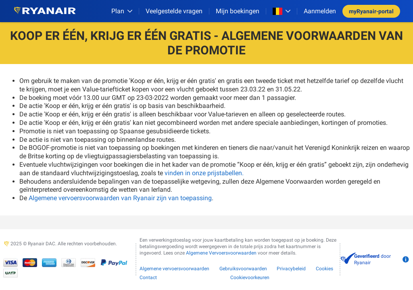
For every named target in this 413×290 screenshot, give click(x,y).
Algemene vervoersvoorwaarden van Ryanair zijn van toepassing (120, 198)
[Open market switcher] (281, 11)
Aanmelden (320, 11)
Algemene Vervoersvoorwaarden (221, 253)
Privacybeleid (291, 268)
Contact (148, 277)
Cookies (324, 268)
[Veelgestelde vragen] (174, 11)
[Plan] (122, 11)
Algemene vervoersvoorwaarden (174, 268)
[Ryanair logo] (44, 11)
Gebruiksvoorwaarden (243, 268)
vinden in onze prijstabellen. (204, 173)
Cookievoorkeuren (249, 277)
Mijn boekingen (237, 11)
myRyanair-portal (371, 11)
